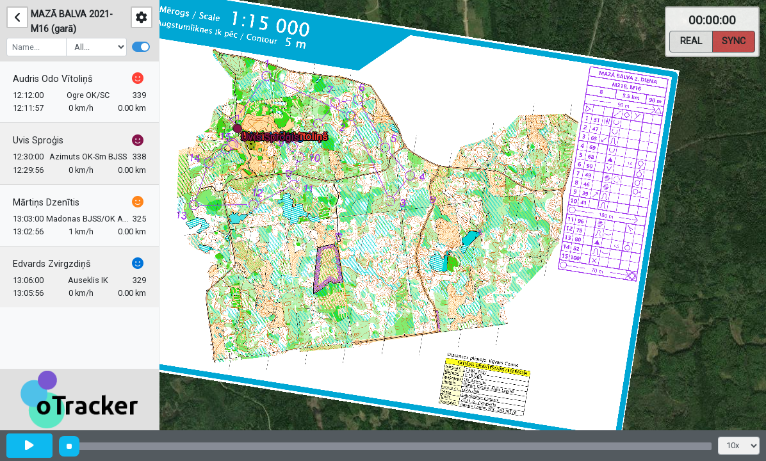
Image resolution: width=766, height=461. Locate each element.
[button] (240, 131)
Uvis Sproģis (38, 140)
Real (691, 40)
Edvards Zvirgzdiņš (51, 264)
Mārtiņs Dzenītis (46, 202)
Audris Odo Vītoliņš (52, 79)
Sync (734, 40)
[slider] (69, 446)
